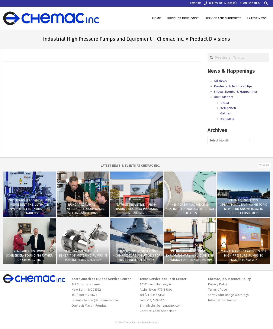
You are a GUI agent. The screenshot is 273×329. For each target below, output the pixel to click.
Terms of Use (217, 289)
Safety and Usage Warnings (228, 295)
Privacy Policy (218, 284)
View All (264, 165)
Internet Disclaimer (222, 300)
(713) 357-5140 (155, 295)
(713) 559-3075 (155, 300)
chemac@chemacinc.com (101, 300)
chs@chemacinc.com (166, 305)
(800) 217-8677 (87, 295)
